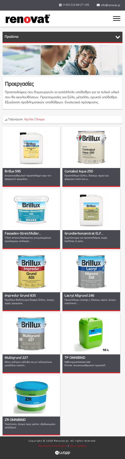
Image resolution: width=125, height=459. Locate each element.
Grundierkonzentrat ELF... (84, 233)
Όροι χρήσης (78, 446)
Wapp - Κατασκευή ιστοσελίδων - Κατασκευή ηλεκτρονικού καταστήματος (62, 453)
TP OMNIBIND (75, 358)
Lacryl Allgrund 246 (79, 296)
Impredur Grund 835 (20, 296)
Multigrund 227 (16, 358)
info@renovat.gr (110, 5)
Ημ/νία (28, 119)
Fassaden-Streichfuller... (23, 233)
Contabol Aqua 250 (79, 171)
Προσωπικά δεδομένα (52, 446)
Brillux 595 (13, 171)
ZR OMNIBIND (15, 420)
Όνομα (40, 119)
